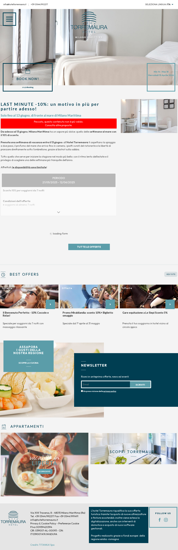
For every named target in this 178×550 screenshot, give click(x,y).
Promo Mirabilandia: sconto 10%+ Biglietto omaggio (88, 314)
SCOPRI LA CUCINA (29, 363)
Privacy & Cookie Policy (43, 523)
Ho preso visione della (99, 391)
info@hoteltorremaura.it (14, 4)
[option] (149, 116)
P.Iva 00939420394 (41, 527)
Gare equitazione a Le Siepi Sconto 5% (145, 312)
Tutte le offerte (89, 246)
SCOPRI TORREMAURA (133, 452)
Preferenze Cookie (68, 523)
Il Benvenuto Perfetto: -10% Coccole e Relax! (26, 314)
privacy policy (110, 391)
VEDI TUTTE (170, 274)
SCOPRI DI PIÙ (44, 471)
